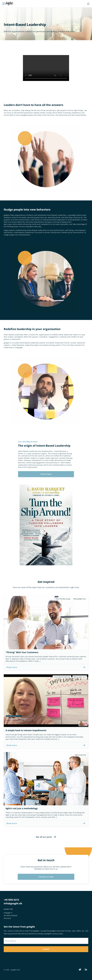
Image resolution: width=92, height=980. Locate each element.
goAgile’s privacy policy (54, 934)
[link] (46, 667)
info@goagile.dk (13, 903)
